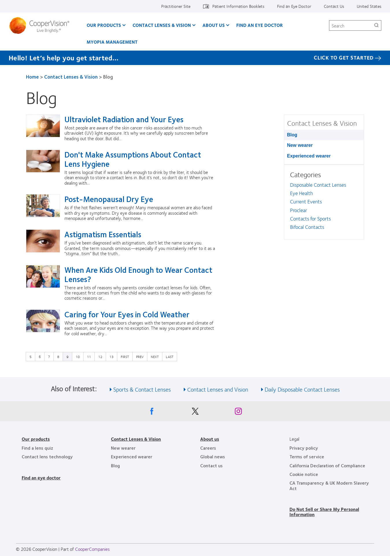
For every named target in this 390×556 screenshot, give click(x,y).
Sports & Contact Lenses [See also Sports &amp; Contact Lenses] (142, 389)
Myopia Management (112, 41)
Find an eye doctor (41, 477)
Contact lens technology (47, 456)
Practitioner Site (175, 6)
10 (79, 356)
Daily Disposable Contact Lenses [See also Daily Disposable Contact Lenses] (302, 389)
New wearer (300, 145)
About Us (214, 25)
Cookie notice (303, 474)
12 (101, 356)
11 (90, 356)
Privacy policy (303, 447)
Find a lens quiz (37, 447)
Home (32, 76)
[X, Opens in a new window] (195, 412)
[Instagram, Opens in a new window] (238, 412)
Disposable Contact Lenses (318, 185)
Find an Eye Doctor (294, 6)
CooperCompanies (92, 549)
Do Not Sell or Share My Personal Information (324, 511)
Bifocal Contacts (307, 227)
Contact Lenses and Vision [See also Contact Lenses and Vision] (217, 389)
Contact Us (334, 6)
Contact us (211, 465)
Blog (292, 134)
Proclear (298, 210)
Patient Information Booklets (238, 6)
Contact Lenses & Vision (162, 25)
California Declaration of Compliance (327, 465)
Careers (208, 447)
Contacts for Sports (310, 218)
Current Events (306, 201)
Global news (212, 456)
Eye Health (301, 193)
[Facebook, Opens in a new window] (151, 412)
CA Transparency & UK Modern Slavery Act (329, 485)
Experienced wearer (309, 155)
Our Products (104, 25)
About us (209, 438)
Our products (36, 438)
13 (113, 356)
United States (369, 6)
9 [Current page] (67, 356)
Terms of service (306, 456)
